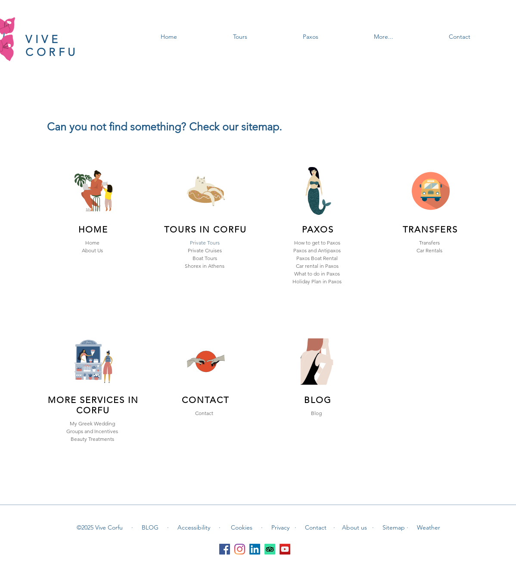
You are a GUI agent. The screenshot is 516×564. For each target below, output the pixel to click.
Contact (316, 527)
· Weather (423, 527)
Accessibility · (199, 527)
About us (357, 527)
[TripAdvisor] (269, 549)
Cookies (242, 527)
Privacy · (283, 527)
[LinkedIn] (254, 549)
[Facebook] (224, 549)
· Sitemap (389, 527)
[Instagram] (239, 549)
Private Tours (205, 242)
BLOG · (155, 527)
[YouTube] (285, 549)
